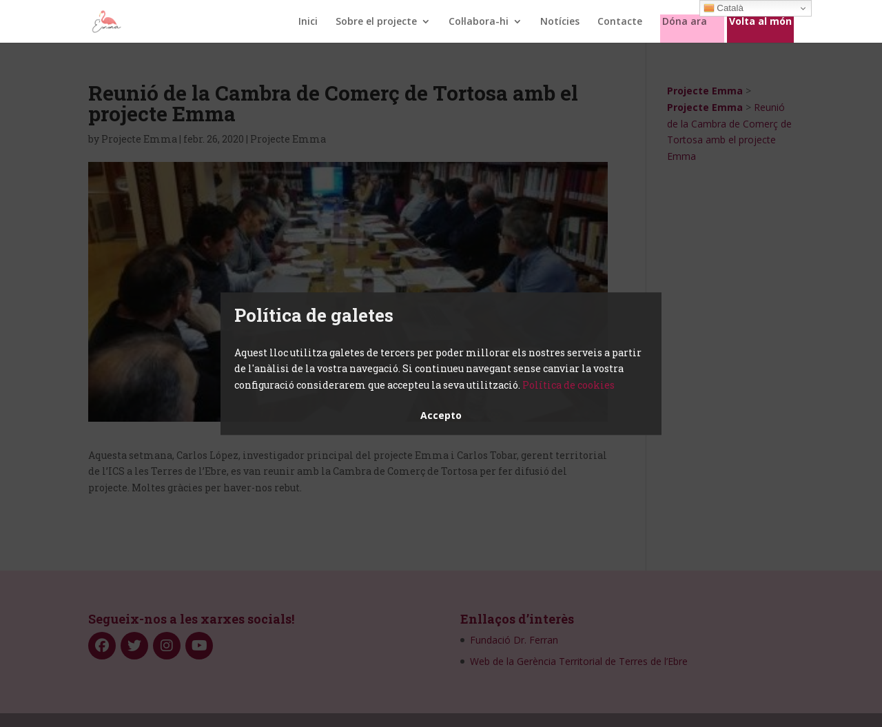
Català (723, 8)
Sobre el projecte (376, 22)
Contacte (619, 22)
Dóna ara (684, 22)
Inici (308, 22)
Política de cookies (568, 384)
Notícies (560, 22)
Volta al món (760, 22)
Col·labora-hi (479, 22)
